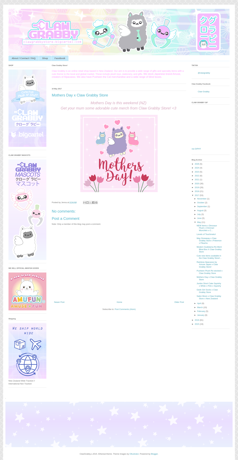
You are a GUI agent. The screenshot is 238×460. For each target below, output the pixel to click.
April (199, 303)
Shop (45, 58)
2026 (197, 164)
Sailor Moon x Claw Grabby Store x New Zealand (209, 297)
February (201, 311)
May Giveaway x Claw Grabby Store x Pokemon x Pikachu (209, 240)
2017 (197, 195)
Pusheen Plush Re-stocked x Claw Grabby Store (209, 272)
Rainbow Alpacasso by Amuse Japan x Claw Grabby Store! (207, 264)
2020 (197, 183)
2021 (197, 179)
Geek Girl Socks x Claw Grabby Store (207, 291)
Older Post (179, 302)
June (199, 218)
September (202, 206)
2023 (197, 172)
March (200, 307)
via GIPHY (196, 149)
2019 (197, 187)
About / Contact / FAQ (24, 58)
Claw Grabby (203, 91)
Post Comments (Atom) (125, 309)
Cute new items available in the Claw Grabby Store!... (209, 257)
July (199, 214)
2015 (197, 324)
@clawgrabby (204, 73)
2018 (197, 191)
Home (119, 302)
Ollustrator (134, 454)
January (201, 315)
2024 (197, 168)
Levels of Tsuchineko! (206, 234)
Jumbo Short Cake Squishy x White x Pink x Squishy (209, 284)
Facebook (60, 58)
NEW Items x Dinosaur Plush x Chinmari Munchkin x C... (207, 228)
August (200, 210)
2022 (197, 176)
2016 (197, 320)
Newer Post (59, 302)
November (202, 199)
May (199, 222)
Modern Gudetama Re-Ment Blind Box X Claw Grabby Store (209, 249)
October (201, 202)
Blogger (154, 454)
